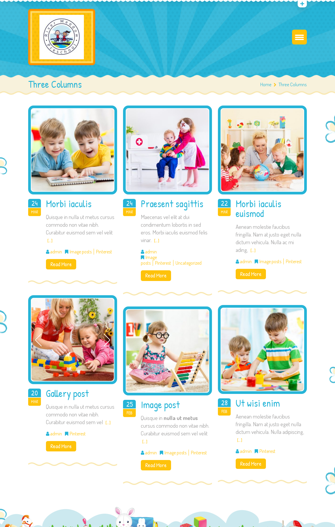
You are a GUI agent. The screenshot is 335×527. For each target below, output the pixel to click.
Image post (160, 404)
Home (266, 84)
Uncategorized (189, 263)
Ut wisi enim (258, 403)
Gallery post (67, 393)
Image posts (81, 252)
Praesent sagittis (172, 203)
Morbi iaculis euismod (258, 208)
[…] (49, 240)
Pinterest (104, 252)
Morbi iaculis (69, 203)
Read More (61, 264)
